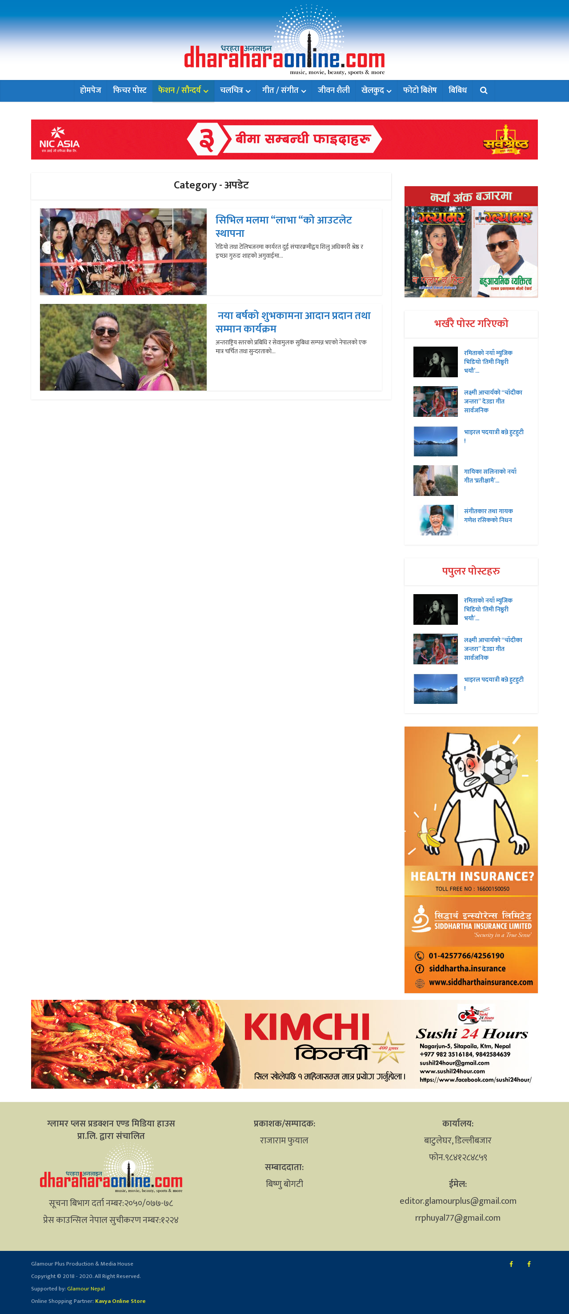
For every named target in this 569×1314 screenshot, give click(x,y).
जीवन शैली (334, 90)
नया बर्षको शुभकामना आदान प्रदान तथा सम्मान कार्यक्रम (293, 322)
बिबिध (458, 90)
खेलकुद (372, 90)
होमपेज (90, 90)
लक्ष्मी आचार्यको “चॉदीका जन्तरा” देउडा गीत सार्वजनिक (493, 401)
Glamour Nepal (85, 1289)
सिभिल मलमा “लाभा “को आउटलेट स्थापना (284, 227)
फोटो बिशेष (420, 90)
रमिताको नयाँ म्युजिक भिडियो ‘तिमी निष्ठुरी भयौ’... (488, 361)
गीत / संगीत (280, 90)
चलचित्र (231, 90)
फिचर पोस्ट (130, 90)
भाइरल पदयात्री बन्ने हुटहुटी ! (494, 436)
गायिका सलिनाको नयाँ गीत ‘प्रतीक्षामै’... (490, 476)
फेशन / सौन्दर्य (179, 90)
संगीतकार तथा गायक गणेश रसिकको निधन (488, 515)
